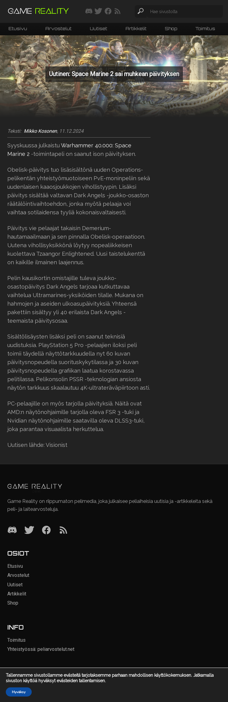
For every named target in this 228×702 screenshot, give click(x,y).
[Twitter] (29, 530)
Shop (171, 28)
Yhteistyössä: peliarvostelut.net (40, 649)
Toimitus (205, 28)
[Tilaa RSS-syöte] (117, 11)
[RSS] (63, 530)
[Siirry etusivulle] (38, 11)
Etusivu (18, 28)
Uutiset (98, 28)
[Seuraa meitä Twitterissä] (98, 11)
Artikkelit (136, 28)
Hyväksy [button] (19, 692)
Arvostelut (58, 28)
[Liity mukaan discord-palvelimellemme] (89, 11)
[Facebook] (46, 530)
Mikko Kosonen (40, 131)
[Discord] (12, 530)
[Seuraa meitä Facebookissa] (108, 11)
